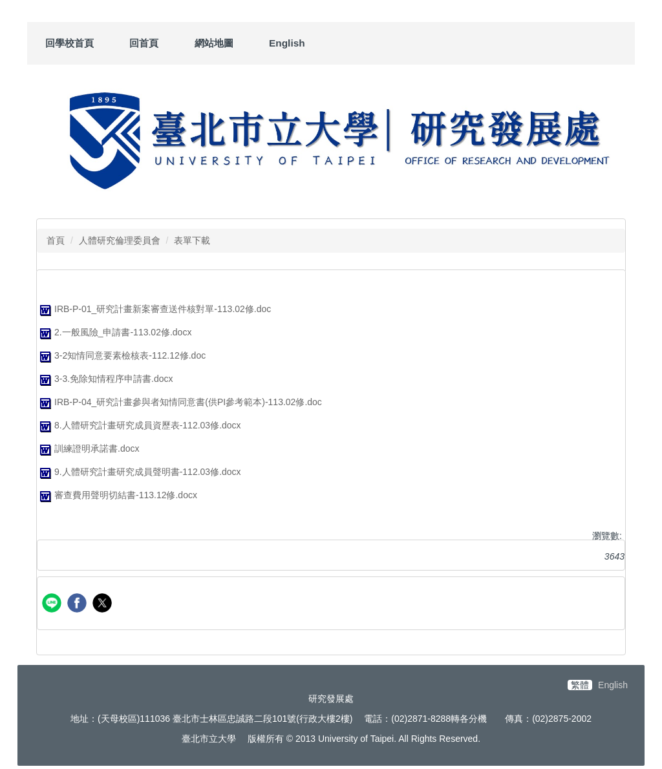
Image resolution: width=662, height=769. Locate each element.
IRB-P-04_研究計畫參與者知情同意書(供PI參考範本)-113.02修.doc (179, 402)
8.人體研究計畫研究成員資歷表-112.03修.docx (139, 425)
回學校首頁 (69, 42)
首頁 (56, 240)
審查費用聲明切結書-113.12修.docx (117, 495)
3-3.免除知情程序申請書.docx (105, 379)
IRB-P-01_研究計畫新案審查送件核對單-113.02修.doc (154, 309)
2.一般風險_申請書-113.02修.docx (114, 332)
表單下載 (192, 240)
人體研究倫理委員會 (119, 240)
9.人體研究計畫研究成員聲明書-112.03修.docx (139, 472)
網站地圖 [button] (214, 42)
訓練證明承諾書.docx (88, 448)
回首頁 (143, 42)
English (287, 42)
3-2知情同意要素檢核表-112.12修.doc (121, 355)
